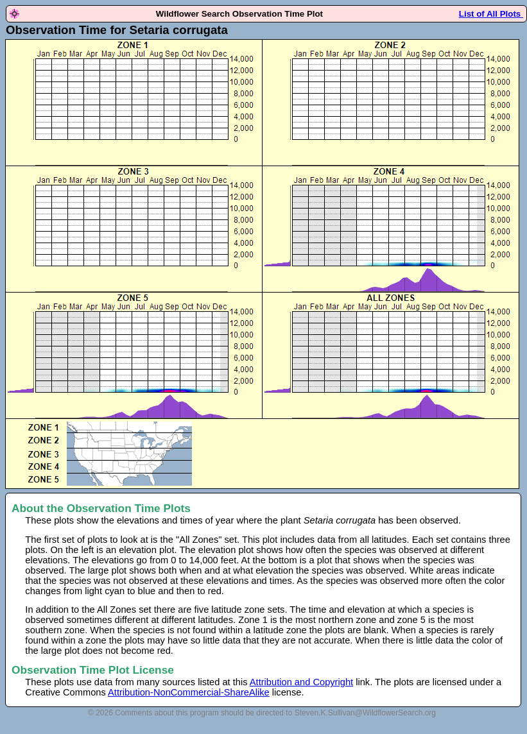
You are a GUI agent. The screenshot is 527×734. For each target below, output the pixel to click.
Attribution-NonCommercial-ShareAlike (189, 692)
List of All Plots (491, 14)
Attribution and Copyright (301, 682)
